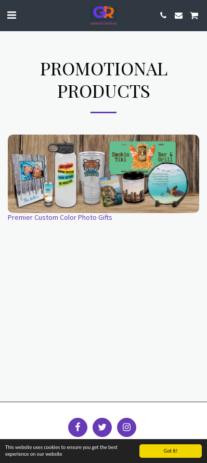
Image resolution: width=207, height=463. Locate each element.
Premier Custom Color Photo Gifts (60, 217)
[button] (11, 15)
